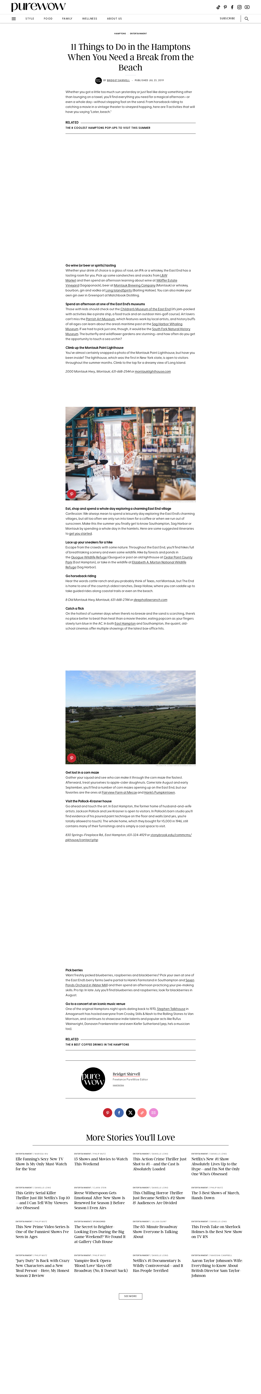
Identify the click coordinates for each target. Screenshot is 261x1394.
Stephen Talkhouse (171, 1025)
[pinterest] (71, 502)
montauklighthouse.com (153, 379)
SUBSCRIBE (227, 18)
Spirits (127, 298)
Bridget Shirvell (118, 80)
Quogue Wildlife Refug (88, 565)
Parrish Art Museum (100, 327)
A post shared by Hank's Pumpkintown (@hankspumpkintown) (119, 974)
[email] (153, 1128)
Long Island (114, 298)
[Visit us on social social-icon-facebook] (232, 7)
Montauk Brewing (127, 293)
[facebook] (119, 1128)
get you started (80, 541)
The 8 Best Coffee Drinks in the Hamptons (97, 1060)
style (29, 18)
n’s (133, 317)
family (67, 18)
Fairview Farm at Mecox (119, 800)
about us (114, 18)
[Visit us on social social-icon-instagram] (239, 7)
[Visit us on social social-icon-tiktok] (218, 7)
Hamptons (120, 34)
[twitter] (130, 1128)
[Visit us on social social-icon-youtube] (247, 7)
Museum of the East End (153, 317)
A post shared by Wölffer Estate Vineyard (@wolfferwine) (115, 261)
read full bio (118, 1101)
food (48, 18)
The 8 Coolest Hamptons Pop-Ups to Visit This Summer (107, 128)
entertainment (138, 34)
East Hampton (125, 631)
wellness (89, 18)
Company (148, 293)
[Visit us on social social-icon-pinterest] (225, 7)
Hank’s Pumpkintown (159, 800)
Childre (125, 317)
